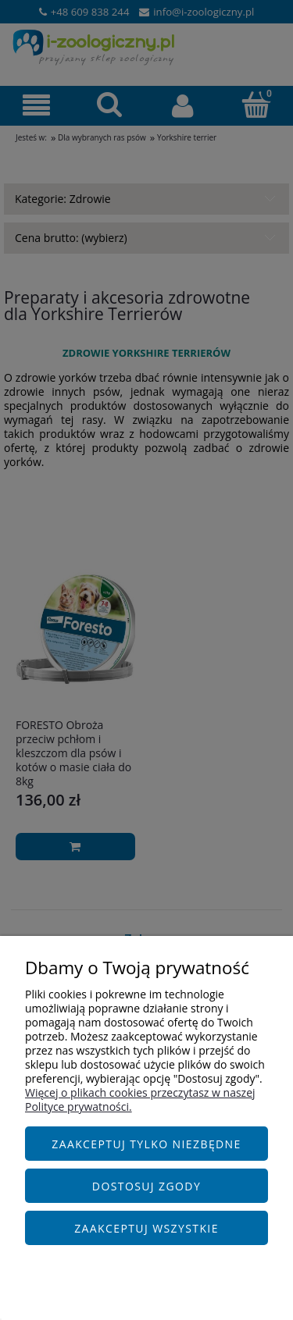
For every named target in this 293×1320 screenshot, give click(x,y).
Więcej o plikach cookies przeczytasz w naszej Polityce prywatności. (140, 1099)
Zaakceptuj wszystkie (146, 1228)
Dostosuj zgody (146, 1186)
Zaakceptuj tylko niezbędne (146, 1144)
